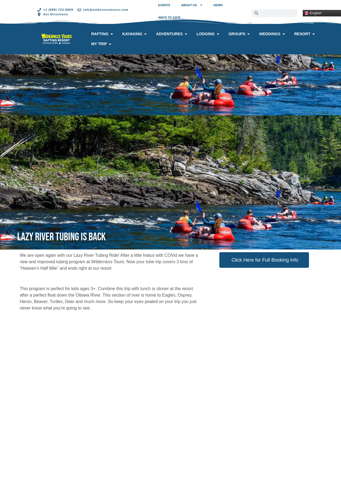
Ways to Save (169, 17)
